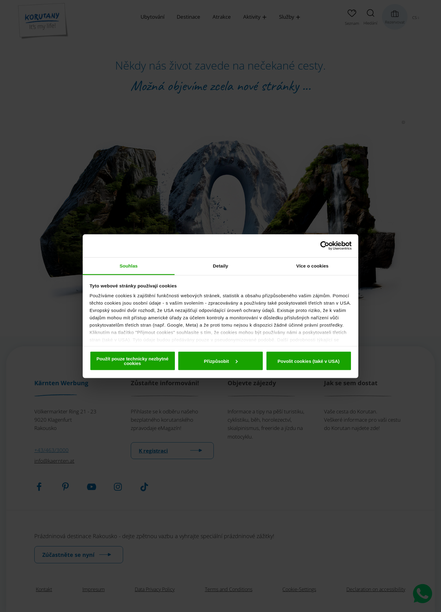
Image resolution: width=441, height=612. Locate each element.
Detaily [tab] (220, 265)
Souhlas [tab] (128, 265)
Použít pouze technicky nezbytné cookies (132, 361)
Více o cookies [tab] (312, 265)
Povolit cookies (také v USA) (308, 360)
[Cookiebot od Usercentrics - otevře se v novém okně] (325, 245)
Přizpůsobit (221, 360)
